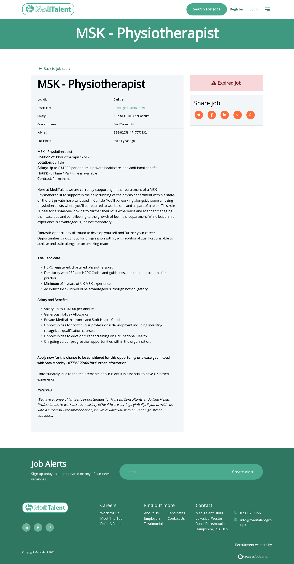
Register (236, 9)
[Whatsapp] (250, 115)
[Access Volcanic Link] (253, 556)
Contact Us (176, 518)
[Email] (237, 115)
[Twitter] (199, 115)
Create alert (242, 472)
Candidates (176, 513)
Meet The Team (112, 518)
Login (254, 9)
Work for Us (109, 513)
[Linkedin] (224, 115)
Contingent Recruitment (130, 108)
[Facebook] (212, 115)
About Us (151, 513)
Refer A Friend (111, 523)
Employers (152, 518)
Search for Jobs (206, 9)
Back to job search (58, 68)
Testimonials (154, 523)
